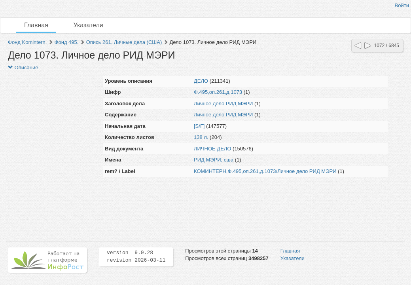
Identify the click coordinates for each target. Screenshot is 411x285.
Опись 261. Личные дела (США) (124, 42)
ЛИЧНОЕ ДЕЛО (212, 149)
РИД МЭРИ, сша (213, 160)
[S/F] (199, 126)
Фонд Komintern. (27, 42)
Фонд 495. (67, 42)
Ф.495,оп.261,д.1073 (218, 92)
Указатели (88, 25)
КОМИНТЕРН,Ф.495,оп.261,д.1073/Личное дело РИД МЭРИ (265, 171)
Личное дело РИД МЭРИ (223, 103)
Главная (36, 25)
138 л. (201, 137)
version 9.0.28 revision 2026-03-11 (136, 256)
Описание (23, 67)
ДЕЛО (201, 81)
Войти (402, 5)
